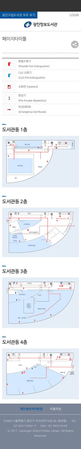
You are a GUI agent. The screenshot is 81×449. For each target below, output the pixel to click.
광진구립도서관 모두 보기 (18, 15)
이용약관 (55, 408)
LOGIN (74, 15)
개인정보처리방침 (31, 408)
